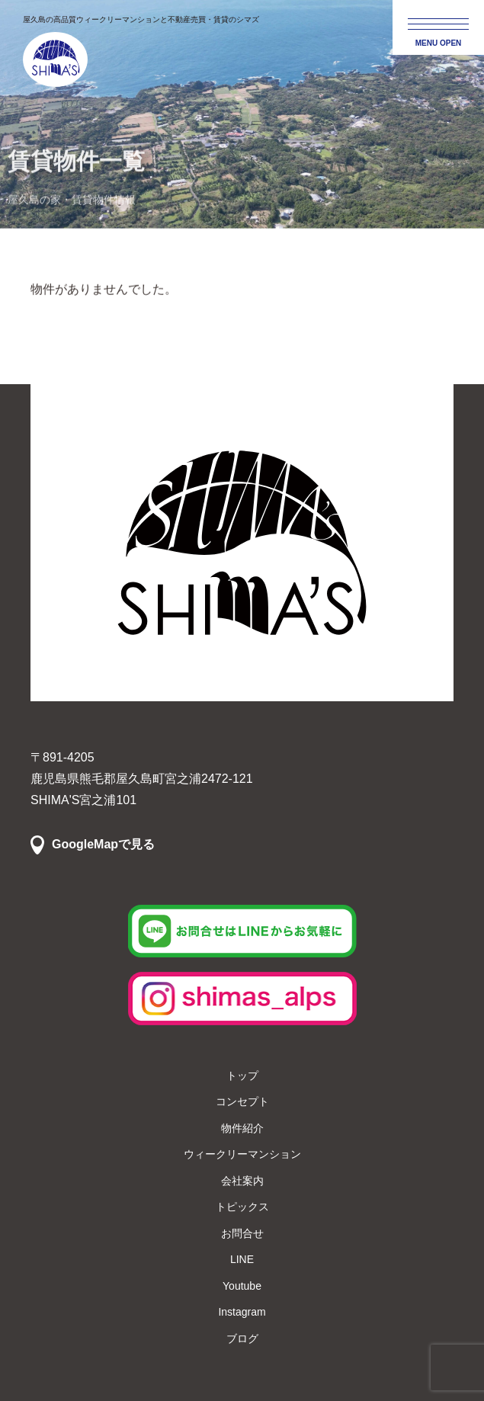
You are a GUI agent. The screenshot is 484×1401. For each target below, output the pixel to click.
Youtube (242, 1286)
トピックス (242, 1207)
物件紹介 (242, 1128)
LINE (242, 1259)
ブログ (242, 1338)
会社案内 (242, 1181)
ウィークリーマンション (242, 1154)
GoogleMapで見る (103, 844)
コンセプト (242, 1101)
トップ (242, 1075)
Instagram (241, 1312)
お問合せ (242, 1233)
